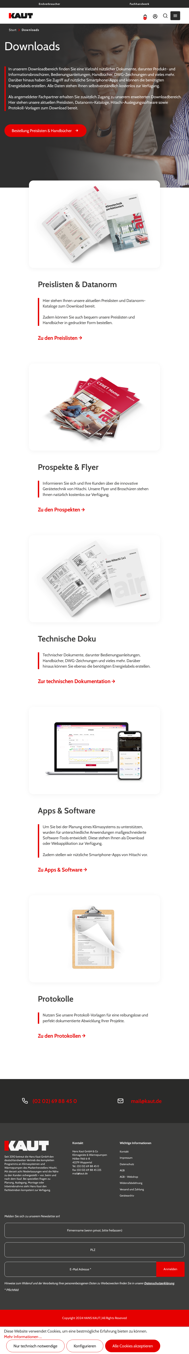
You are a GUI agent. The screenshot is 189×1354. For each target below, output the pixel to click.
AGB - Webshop (129, 1176)
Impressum (126, 1157)
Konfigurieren (85, 1346)
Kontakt (124, 1151)
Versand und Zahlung (132, 1189)
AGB (122, 1170)
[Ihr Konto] (155, 15)
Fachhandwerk (139, 4)
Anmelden (170, 1269)
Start (13, 30)
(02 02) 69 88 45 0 (55, 1101)
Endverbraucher (49, 4)
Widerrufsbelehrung (131, 1183)
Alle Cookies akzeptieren (132, 1346)
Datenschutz (127, 1164)
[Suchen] (165, 15)
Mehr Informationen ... (23, 1336)
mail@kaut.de (146, 1101)
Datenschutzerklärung (159, 1283)
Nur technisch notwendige (35, 1346)
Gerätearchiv (127, 1195)
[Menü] (175, 15)
